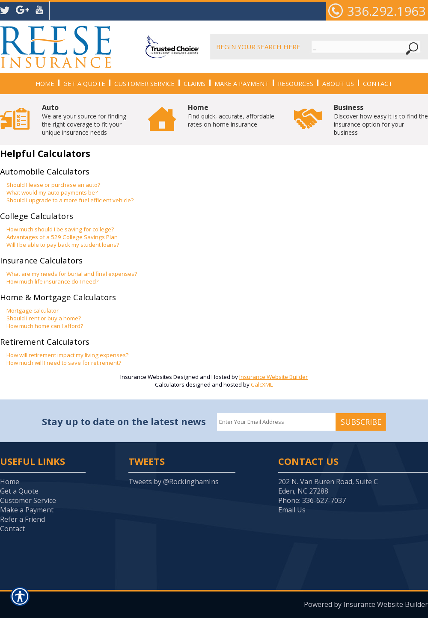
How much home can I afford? (44, 326)
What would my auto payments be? (52, 192)
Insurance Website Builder (273, 377)
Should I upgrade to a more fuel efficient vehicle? (70, 200)
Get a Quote (19, 491)
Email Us (292, 510)
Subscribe (361, 422)
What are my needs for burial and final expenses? (71, 274)
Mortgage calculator (32, 310)
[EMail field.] (276, 422)
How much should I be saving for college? (60, 229)
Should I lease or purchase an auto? (53, 185)
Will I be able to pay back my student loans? (62, 244)
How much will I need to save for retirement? (63, 363)
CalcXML (262, 384)
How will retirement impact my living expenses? (67, 355)
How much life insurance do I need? (52, 281)
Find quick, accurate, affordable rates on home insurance (231, 115)
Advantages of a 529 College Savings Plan (62, 237)
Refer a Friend (22, 519)
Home (9, 481)
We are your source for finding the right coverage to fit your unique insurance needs (84, 119)
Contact (12, 528)
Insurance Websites (146, 377)
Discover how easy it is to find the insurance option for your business (381, 119)
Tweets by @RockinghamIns (173, 481)
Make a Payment (27, 510)
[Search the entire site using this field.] (358, 47)
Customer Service (28, 500)
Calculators (169, 384)
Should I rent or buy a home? (43, 318)
